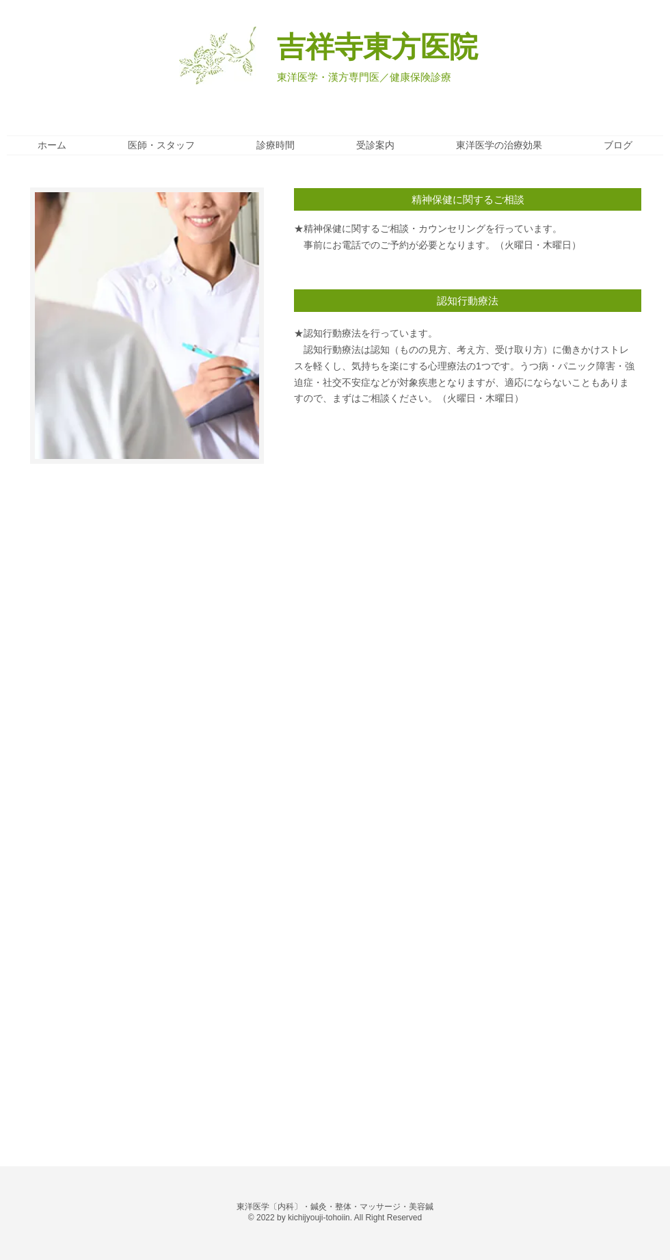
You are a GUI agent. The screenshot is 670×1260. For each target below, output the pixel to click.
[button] (467, 199)
